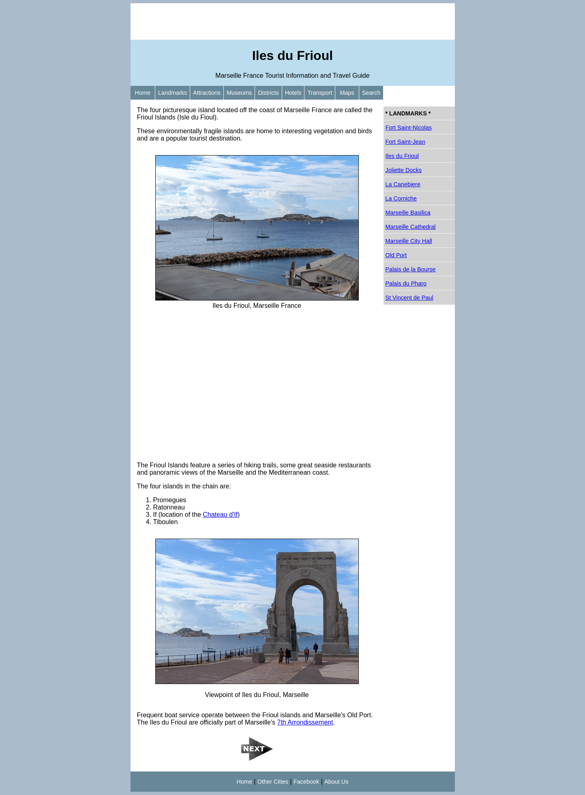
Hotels (293, 93)
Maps (347, 93)
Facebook (306, 781)
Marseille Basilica (408, 212)
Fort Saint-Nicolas (409, 127)
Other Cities (272, 781)
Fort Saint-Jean (405, 142)
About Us (336, 781)
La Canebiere (403, 184)
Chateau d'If (220, 514)
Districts (268, 93)
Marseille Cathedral (411, 227)
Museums (239, 93)
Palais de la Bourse (411, 269)
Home (142, 93)
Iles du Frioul (402, 156)
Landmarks (172, 93)
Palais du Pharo (406, 283)
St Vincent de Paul (409, 297)
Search (371, 93)
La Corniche (401, 198)
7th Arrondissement (305, 722)
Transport (319, 93)
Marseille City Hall (409, 241)
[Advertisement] (293, 21)
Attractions (207, 93)
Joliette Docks (404, 170)
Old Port (396, 255)
